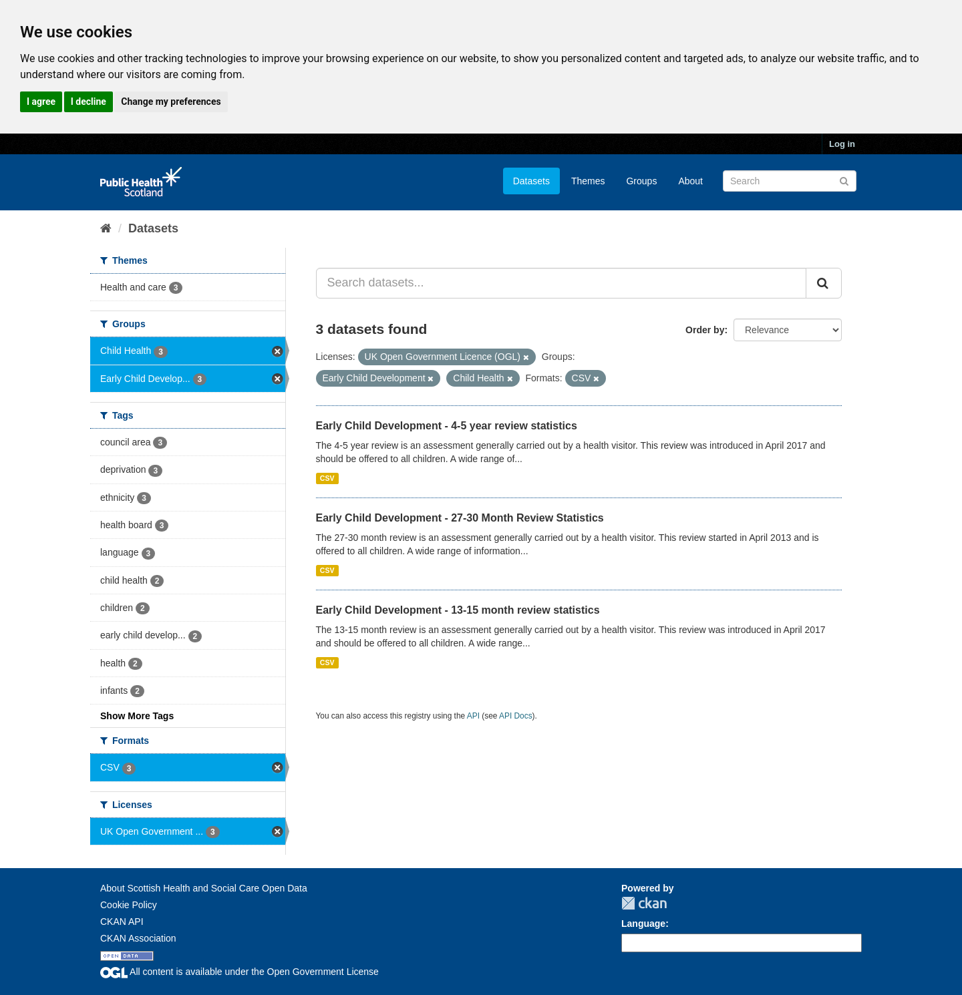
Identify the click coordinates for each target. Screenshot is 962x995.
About (690, 181)
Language (643, 923)
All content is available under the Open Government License (239, 971)
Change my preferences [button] (170, 101)
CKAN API (122, 921)
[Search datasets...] (561, 283)
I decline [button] (88, 101)
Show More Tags (137, 716)
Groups (641, 181)
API (473, 716)
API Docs (515, 716)
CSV (327, 478)
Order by (704, 330)
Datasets (531, 181)
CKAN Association (138, 938)
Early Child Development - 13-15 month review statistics (458, 610)
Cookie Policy (128, 905)
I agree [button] (41, 101)
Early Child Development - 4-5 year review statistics (446, 425)
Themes (588, 181)
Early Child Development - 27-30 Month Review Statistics (460, 518)
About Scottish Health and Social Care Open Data (203, 888)
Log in (842, 144)
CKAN (644, 903)
